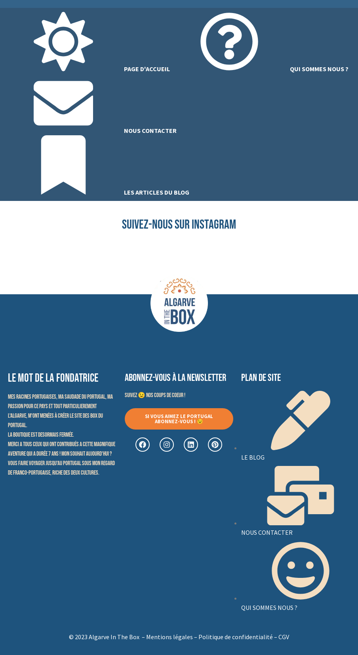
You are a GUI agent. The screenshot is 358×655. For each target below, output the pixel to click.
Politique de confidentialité (235, 637)
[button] (179, 419)
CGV (283, 637)
